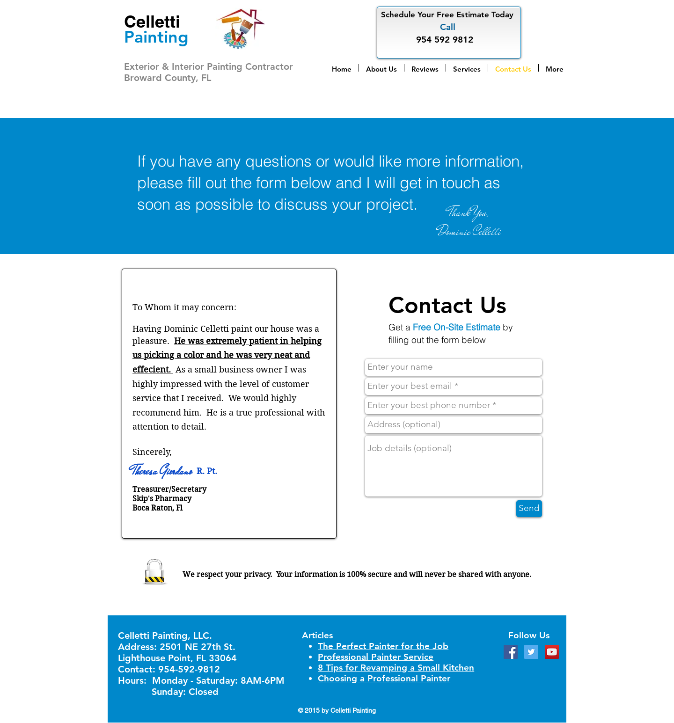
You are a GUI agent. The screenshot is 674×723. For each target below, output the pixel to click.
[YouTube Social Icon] (552, 652)
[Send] (529, 508)
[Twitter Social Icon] (531, 652)
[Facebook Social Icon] (511, 652)
